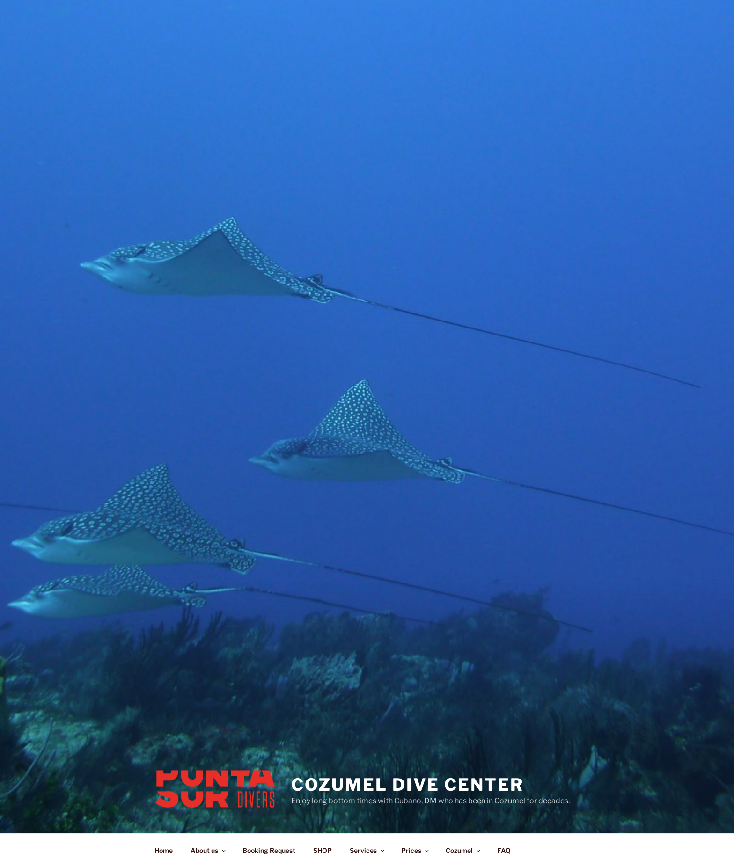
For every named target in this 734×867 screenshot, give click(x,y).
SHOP (322, 850)
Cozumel (464, 850)
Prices (415, 850)
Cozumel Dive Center (407, 784)
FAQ (504, 850)
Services (368, 850)
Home (163, 850)
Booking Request (268, 850)
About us (209, 850)
